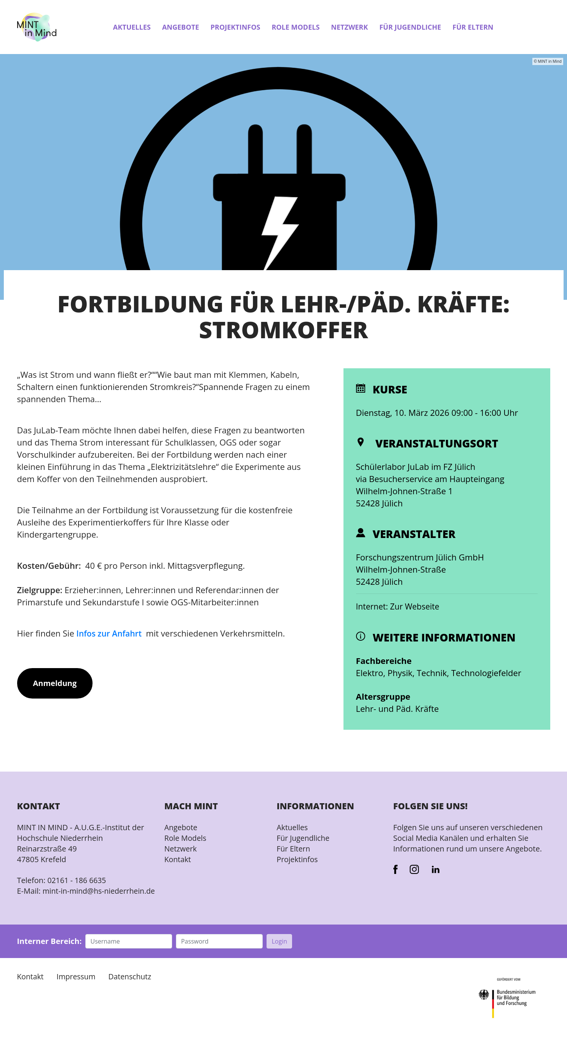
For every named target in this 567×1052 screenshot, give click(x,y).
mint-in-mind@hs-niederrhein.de (62, 896)
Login (279, 952)
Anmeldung (55, 683)
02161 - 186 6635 (78, 880)
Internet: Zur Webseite (400, 607)
